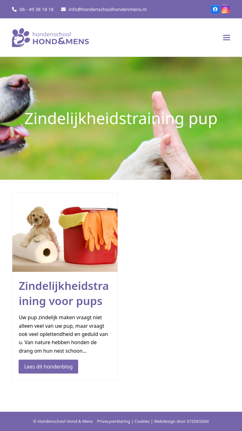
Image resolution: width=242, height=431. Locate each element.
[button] (226, 37)
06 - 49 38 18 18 (37, 9)
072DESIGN (198, 421)
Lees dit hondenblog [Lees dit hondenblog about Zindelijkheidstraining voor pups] (48, 366)
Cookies (142, 421)
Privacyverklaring (113, 421)
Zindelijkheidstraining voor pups (64, 293)
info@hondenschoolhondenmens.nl (108, 9)
